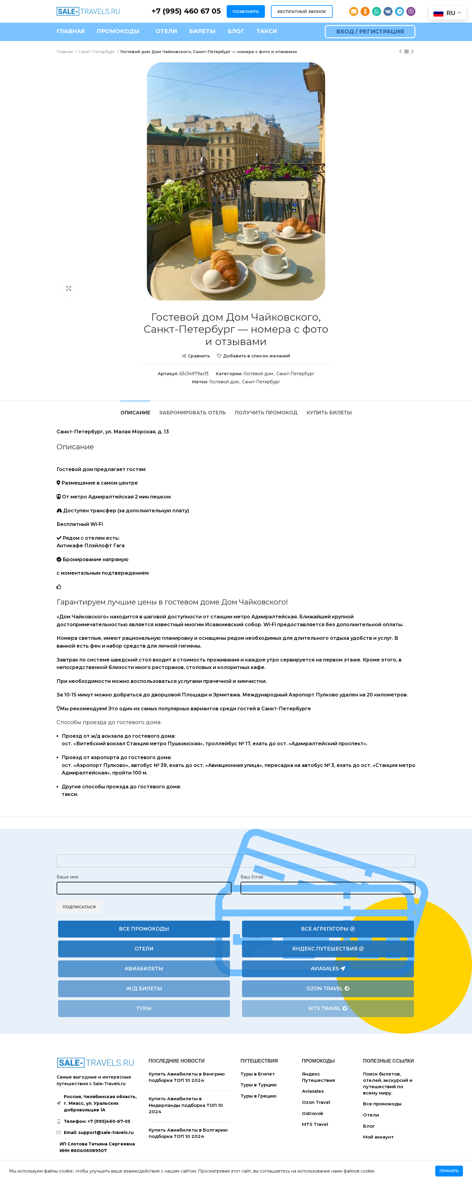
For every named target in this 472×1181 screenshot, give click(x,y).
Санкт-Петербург (97, 51)
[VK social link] (388, 11)
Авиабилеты (144, 969)
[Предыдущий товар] (400, 52)
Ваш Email (252, 877)
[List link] (98, 1121)
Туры (144, 1008)
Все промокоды (144, 929)
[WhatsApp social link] (376, 11)
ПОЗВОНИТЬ (246, 11)
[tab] (135, 409)
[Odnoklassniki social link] (365, 11)
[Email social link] (353, 11)
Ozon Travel (327, 988)
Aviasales (328, 969)
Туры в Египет (258, 1074)
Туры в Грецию (258, 1096)
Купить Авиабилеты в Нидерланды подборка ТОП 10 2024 (186, 1105)
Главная (65, 51)
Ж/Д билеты (144, 988)
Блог (369, 1126)
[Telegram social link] (399, 11)
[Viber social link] (410, 11)
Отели (144, 949)
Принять (449, 1171)
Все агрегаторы (328, 929)
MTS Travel (328, 1008)
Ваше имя (67, 877)
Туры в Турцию (259, 1085)
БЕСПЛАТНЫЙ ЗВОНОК (302, 11)
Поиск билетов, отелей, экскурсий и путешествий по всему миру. (387, 1083)
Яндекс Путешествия (328, 949)
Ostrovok (312, 1113)
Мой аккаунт (378, 1137)
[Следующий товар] (412, 52)
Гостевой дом (258, 373)
